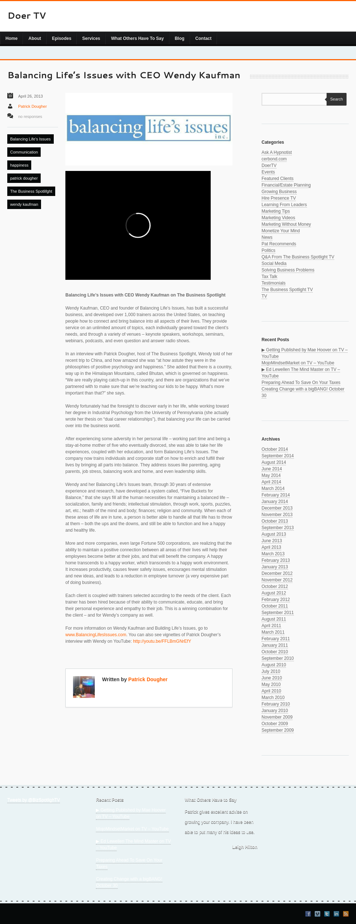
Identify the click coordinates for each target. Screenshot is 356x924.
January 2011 (275, 645)
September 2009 (278, 730)
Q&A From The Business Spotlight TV (298, 256)
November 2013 (277, 514)
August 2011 (274, 619)
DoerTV (269, 165)
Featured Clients (278, 178)
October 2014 (275, 449)
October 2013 (275, 521)
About (34, 38)
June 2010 (272, 677)
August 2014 (274, 462)
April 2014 (271, 482)
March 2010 (273, 697)
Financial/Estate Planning (286, 185)
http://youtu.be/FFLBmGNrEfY (162, 641)
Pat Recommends (279, 243)
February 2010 (276, 704)
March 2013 (273, 553)
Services (91, 38)
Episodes (61, 38)
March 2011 (273, 632)
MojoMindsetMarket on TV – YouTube (298, 362)
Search (335, 99)
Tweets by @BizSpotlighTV (33, 799)
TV (264, 296)
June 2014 (272, 468)
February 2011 (276, 638)
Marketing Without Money (286, 224)
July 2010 (271, 671)
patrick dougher (24, 178)
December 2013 (277, 508)
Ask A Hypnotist (277, 152)
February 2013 (276, 560)
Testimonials (274, 283)
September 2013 (278, 527)
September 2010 (278, 658)
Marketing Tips (276, 211)
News (267, 237)
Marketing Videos (278, 217)
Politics (268, 250)
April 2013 (271, 547)
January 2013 (275, 566)
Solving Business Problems (288, 270)
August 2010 (274, 664)
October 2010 (275, 651)
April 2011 (271, 625)
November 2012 (277, 579)
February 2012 (276, 599)
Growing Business (279, 191)
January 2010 (275, 710)
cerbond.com (274, 159)
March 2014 (273, 488)
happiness (19, 165)
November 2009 (277, 717)
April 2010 (271, 691)
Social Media (274, 263)
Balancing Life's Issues (30, 139)
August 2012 (274, 593)
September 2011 (278, 612)
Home (11, 38)
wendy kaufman (24, 204)
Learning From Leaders (284, 204)
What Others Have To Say (137, 38)
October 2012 (275, 586)
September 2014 (278, 455)
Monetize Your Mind (281, 230)
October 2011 (275, 606)
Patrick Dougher (32, 106)
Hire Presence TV (279, 198)
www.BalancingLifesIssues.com (95, 634)
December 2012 (277, 573)
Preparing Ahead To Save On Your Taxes (301, 382)
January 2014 (275, 501)
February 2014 (276, 495)
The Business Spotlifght (31, 191)
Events (268, 172)
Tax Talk (269, 276)
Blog (180, 38)
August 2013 (274, 534)
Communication (24, 152)
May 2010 (271, 684)
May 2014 (271, 475)
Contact (203, 38)
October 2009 (275, 723)
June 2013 (272, 540)
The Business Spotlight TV (287, 289)
